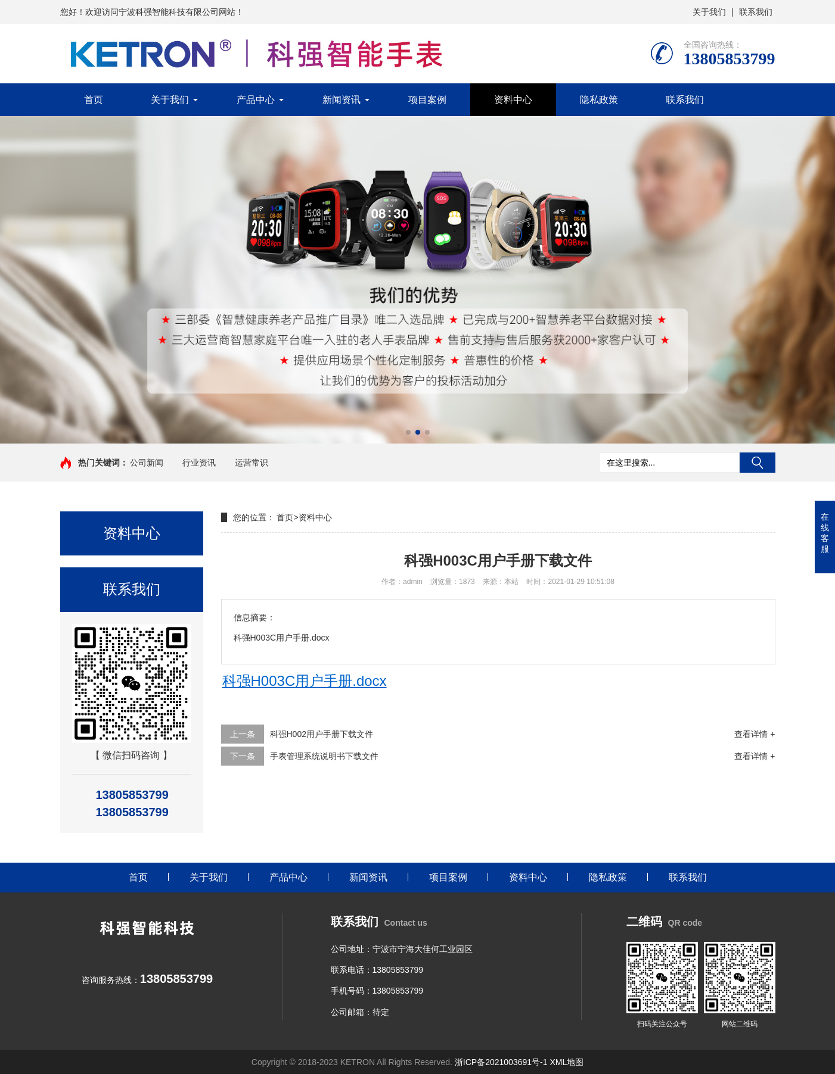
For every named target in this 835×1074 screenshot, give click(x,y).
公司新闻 (146, 462)
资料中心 (513, 100)
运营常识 (251, 462)
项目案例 (427, 100)
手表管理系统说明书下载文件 (324, 756)
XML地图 (566, 1062)
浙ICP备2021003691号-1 (501, 1062)
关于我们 (709, 12)
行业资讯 (199, 462)
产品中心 (256, 100)
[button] (408, 432)
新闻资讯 (341, 100)
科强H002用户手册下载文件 (321, 734)
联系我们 (755, 12)
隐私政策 (599, 100)
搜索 (757, 462)
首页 (93, 100)
